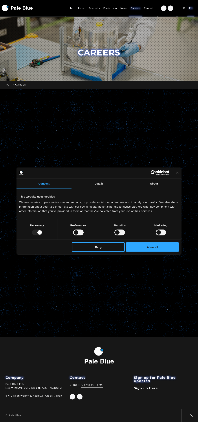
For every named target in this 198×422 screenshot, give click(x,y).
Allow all (152, 247)
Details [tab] (99, 183)
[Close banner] (177, 173)
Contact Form (92, 384)
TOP (9, 84)
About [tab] (154, 183)
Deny (98, 247)
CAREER (20, 84)
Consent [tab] (44, 183)
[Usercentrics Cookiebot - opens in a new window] (153, 173)
